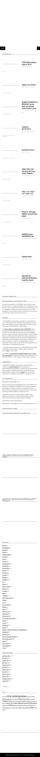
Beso (24, 152)
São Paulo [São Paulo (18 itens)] (9, 707)
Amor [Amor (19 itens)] (6, 696)
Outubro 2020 (5, 665)
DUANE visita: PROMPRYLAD (28, 235)
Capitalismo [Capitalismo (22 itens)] (8, 699)
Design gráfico (6, 563)
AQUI (7, 350)
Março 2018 (5, 676)
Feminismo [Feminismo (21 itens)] (33, 699)
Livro (3, 602)
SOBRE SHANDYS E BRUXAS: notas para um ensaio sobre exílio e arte (30, 105)
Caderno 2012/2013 (26, 128)
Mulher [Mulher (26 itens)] (16, 703)
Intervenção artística (7, 598)
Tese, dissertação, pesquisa (9, 636)
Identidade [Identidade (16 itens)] (20, 701)
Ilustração (4, 591)
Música (4, 609)
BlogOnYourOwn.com (30, 754)
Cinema (4, 552)
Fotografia (4, 579)
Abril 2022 (4, 658)
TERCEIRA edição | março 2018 (29, 63)
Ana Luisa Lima (26, 87)
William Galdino (26, 131)
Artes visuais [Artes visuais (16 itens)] (29, 696)
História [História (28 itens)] (10, 701)
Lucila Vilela (25, 218)
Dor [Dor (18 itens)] (29, 699)
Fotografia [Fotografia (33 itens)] (5, 701)
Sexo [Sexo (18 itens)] (34, 705)
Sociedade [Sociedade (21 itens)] (4, 707)
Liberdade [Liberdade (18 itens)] (28, 701)
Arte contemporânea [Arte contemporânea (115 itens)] (16, 696)
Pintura (4, 620)
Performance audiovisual (8, 618)
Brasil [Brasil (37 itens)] (4, 699)
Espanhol (4, 577)
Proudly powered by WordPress (11, 754)
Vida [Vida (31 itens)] (19, 707)
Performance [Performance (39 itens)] (33, 703)
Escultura (4, 575)
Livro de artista (6, 604)
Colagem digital (6, 554)
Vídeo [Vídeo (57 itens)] (32, 708)
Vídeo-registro (6, 645)
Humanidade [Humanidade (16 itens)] (15, 701)
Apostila (4, 545)
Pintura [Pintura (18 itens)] (3, 705)
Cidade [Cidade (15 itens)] (13, 699)
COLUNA (4, 557)
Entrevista (4, 573)
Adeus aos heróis (29, 85)
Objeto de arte (5, 611)
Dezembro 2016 (6, 678)
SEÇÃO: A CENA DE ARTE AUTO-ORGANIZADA (14, 630)
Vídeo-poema (5, 643)
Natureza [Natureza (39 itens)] (20, 703)
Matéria (4, 607)
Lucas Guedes (26, 195)
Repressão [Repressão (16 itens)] (26, 705)
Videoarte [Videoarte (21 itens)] (23, 707)
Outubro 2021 (5, 660)
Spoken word (5, 634)
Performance (5, 616)
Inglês (3, 593)
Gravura (4, 584)
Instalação (4, 595)
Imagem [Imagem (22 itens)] (24, 701)
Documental (5, 566)
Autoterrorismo (28, 150)
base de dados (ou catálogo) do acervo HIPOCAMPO (17, 329)
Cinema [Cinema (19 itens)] (15, 699)
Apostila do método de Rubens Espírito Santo (29, 278)
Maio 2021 (5, 663)
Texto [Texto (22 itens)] (16, 707)
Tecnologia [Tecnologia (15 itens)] (13, 707)
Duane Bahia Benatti (27, 238)
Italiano (4, 600)
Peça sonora (5, 614)
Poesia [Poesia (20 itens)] (6, 705)
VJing (3, 648)
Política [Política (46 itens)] (11, 705)
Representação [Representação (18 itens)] (21, 705)
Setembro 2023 (6, 656)
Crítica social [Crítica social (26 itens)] (25, 699)
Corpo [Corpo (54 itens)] (20, 699)
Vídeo (3, 641)
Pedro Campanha (26, 282)
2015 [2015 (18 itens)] (3, 696)
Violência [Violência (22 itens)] (28, 707)
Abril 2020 (4, 667)
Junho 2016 (5, 681)
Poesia (4, 623)
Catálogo (4, 550)
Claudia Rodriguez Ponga (28, 110)
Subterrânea (27, 257)
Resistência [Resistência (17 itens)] (30, 705)
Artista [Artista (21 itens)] (33, 696)
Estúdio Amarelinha (14, 367)
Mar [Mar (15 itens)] (36, 701)
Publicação (5, 625)
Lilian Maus (25, 258)
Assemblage (5, 548)
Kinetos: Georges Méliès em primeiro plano (29, 214)
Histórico (4, 589)
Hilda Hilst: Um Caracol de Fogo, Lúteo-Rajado (28, 171)
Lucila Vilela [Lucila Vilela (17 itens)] (32, 701)
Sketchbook (4, 136)
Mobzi (22, 372)
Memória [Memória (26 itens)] (9, 703)
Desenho (4, 561)
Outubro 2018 (5, 674)
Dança (3, 559)
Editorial (4, 570)
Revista (4, 627)
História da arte (6, 586)
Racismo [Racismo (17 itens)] (16, 705)
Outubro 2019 (5, 669)
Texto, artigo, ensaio (7, 639)
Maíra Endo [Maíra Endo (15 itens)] (4, 703)
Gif (3, 582)
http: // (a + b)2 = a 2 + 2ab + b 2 (28, 192)
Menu (2, 48)
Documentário (5, 568)
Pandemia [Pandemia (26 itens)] (26, 703)
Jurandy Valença (26, 175)
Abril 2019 (4, 672)
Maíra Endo (25, 66)
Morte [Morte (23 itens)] (12, 703)
